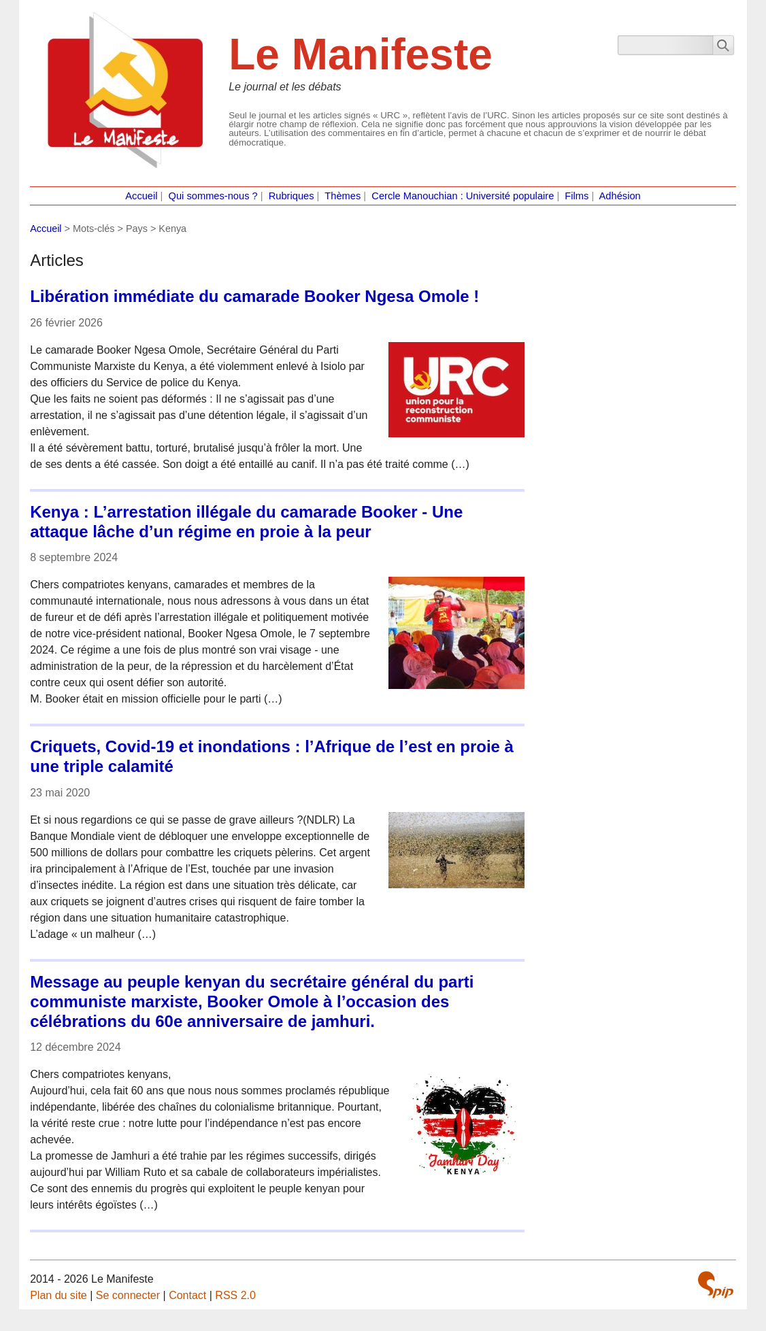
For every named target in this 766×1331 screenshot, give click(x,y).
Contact (187, 1295)
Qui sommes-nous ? (213, 195)
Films (576, 195)
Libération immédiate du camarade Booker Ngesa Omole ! (254, 296)
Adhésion (620, 195)
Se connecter (128, 1295)
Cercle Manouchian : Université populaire (462, 195)
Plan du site (58, 1295)
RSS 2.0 (235, 1295)
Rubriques (291, 195)
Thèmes (342, 195)
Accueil (141, 195)
